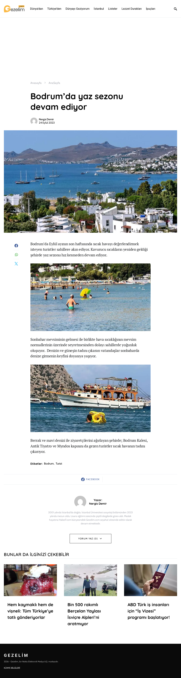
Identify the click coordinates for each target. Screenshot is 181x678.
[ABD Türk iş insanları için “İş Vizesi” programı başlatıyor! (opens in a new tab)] (151, 617)
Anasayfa (36, 83)
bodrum (49, 463)
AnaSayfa (54, 83)
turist (59, 463)
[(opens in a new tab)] (150, 580)
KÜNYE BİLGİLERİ (12, 668)
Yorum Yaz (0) (88, 538)
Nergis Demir (46, 119)
